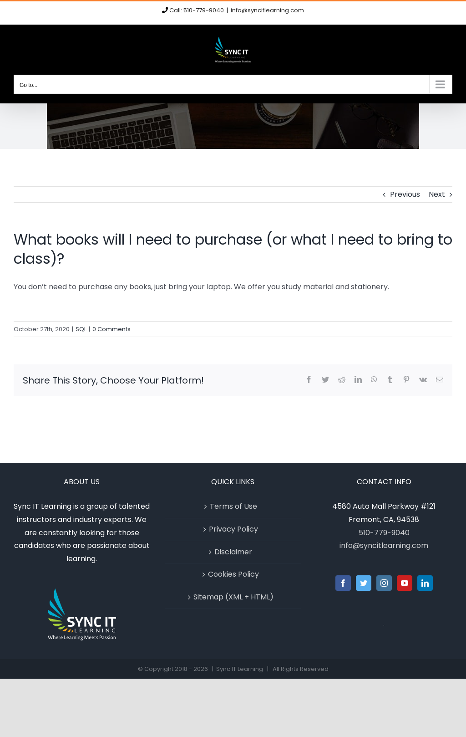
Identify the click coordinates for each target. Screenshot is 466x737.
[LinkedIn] (425, 583)
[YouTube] (404, 583)
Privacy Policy (233, 529)
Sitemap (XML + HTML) (233, 597)
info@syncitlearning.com (267, 10)
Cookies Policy (233, 574)
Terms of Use (233, 506)
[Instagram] (384, 583)
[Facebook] (343, 583)
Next (437, 194)
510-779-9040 (384, 532)
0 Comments (111, 329)
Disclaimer (233, 552)
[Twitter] (363, 583)
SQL (81, 329)
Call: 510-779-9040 (196, 10)
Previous (405, 194)
